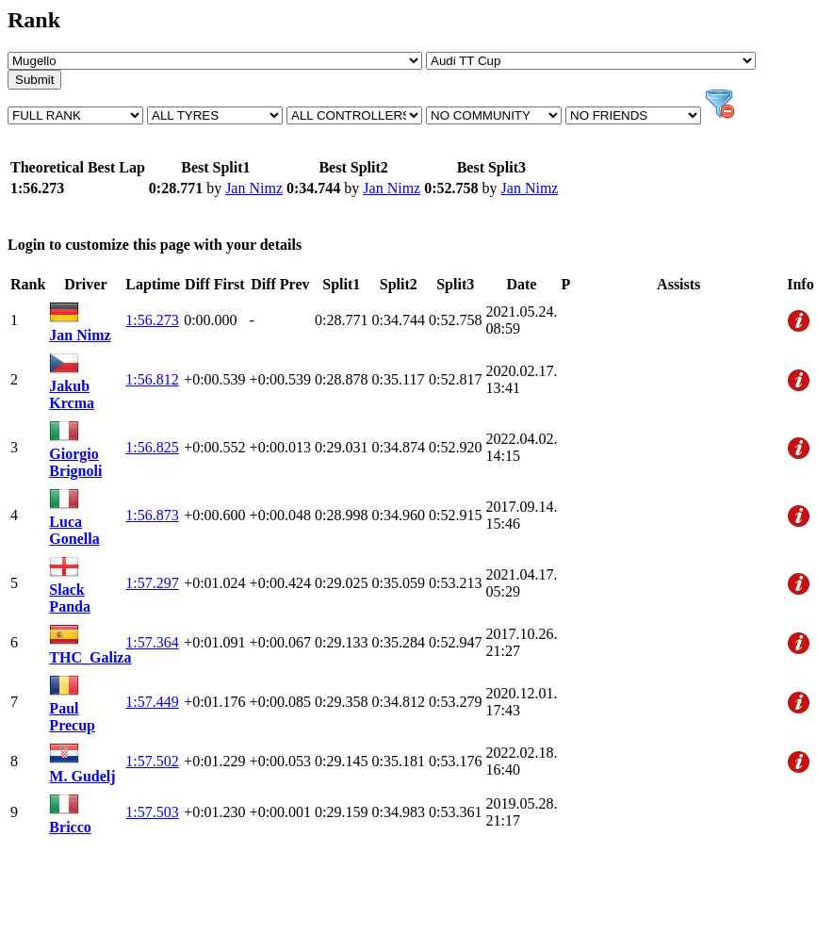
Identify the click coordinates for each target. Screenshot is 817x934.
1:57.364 (151, 642)
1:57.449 (151, 702)
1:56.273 (151, 320)
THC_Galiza (90, 657)
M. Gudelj (82, 776)
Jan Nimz (254, 188)
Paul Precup (72, 716)
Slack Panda (69, 598)
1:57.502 (151, 761)
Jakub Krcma (71, 394)
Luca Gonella (74, 530)
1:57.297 (151, 583)
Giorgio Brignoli (75, 462)
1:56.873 (151, 515)
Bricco (69, 827)
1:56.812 (151, 379)
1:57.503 (151, 812)
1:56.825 (151, 447)
